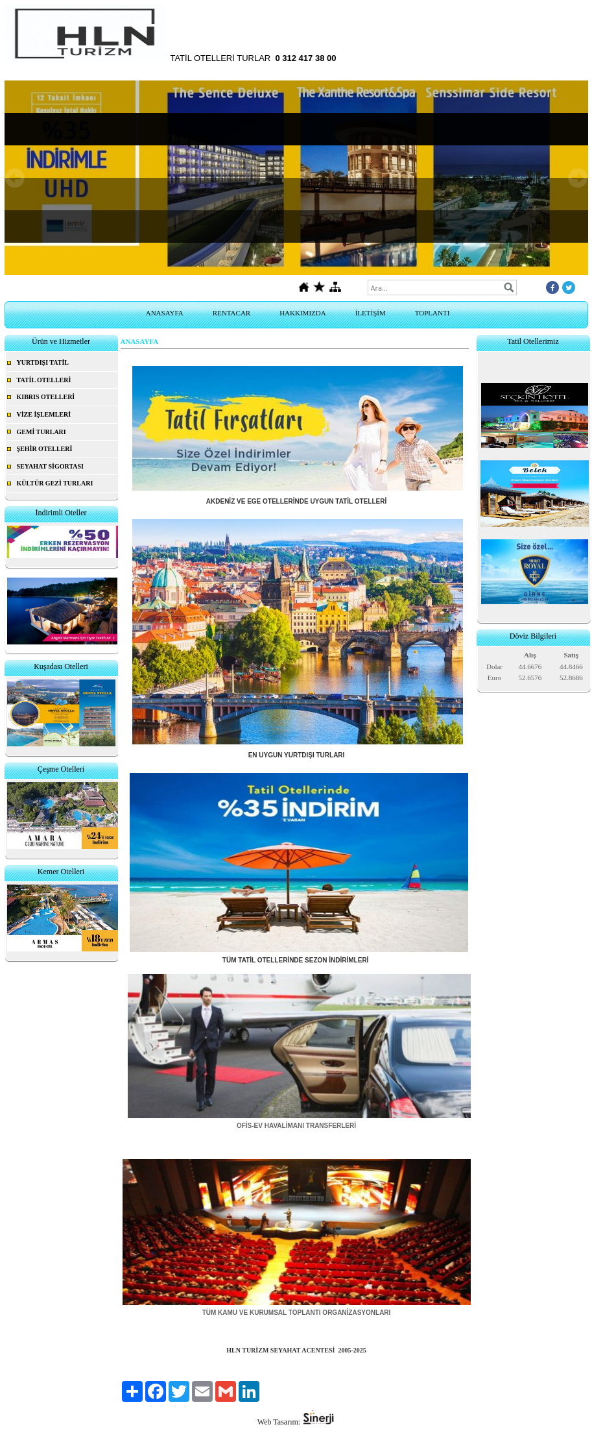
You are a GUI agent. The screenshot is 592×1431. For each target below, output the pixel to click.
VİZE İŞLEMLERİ (44, 414)
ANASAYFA (165, 313)
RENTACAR (231, 313)
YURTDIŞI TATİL (43, 362)
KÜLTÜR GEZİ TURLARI (55, 483)
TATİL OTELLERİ (44, 380)
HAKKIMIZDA (302, 313)
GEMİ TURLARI (41, 431)
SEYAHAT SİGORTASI (50, 466)
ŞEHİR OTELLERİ (45, 448)
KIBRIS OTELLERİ (46, 396)
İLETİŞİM (370, 313)
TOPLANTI (432, 313)
